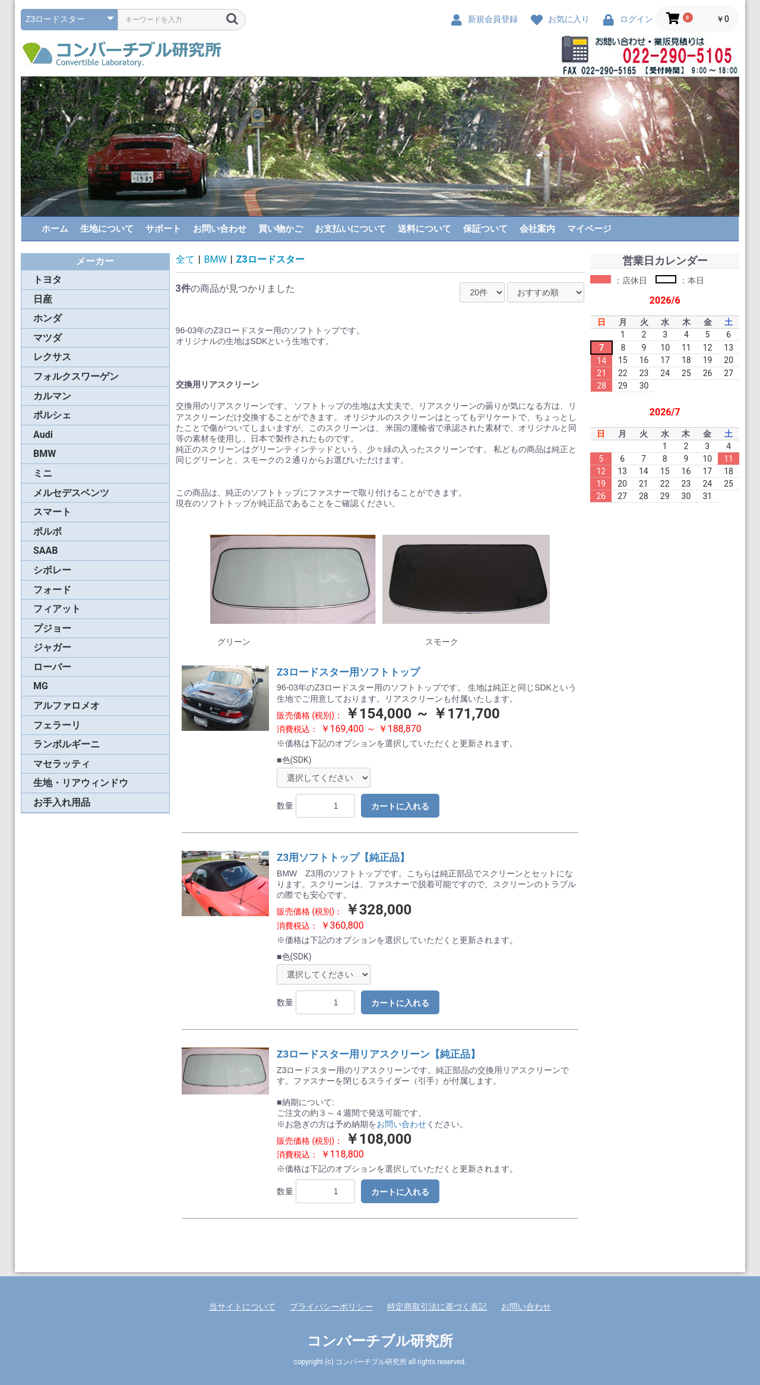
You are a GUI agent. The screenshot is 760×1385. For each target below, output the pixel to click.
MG (40, 686)
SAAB (45, 550)
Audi (43, 434)
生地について (107, 228)
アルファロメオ (66, 705)
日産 (42, 299)
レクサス (52, 356)
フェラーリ (57, 725)
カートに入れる (400, 806)
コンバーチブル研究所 (380, 1341)
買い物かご (280, 228)
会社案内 (537, 228)
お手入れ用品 (61, 802)
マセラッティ (61, 763)
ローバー (52, 667)
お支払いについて (350, 228)
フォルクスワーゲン (76, 376)
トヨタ (47, 279)
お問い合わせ (219, 228)
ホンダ (47, 318)
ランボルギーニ (66, 744)
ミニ (42, 473)
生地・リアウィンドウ (80, 782)
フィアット (57, 608)
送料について (424, 228)
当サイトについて (242, 1306)
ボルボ (47, 531)
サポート (163, 228)
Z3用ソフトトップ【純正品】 (343, 857)
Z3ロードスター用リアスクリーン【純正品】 (378, 1054)
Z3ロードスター (270, 259)
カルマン (52, 396)
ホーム (55, 228)
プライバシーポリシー (331, 1306)
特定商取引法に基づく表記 (437, 1306)
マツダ (47, 337)
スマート (52, 512)
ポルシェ (52, 415)
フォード (52, 589)
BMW (44, 453)
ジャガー (52, 647)
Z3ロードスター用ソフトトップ (348, 672)
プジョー (52, 628)
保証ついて (485, 228)
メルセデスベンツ (71, 493)
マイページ (589, 228)
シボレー (52, 570)
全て (185, 259)
